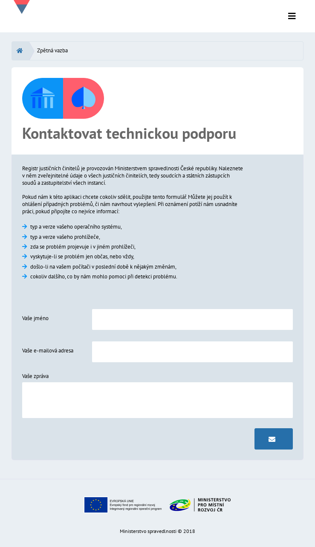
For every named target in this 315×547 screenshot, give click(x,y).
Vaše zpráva (35, 376)
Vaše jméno (35, 318)
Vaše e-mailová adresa (47, 350)
